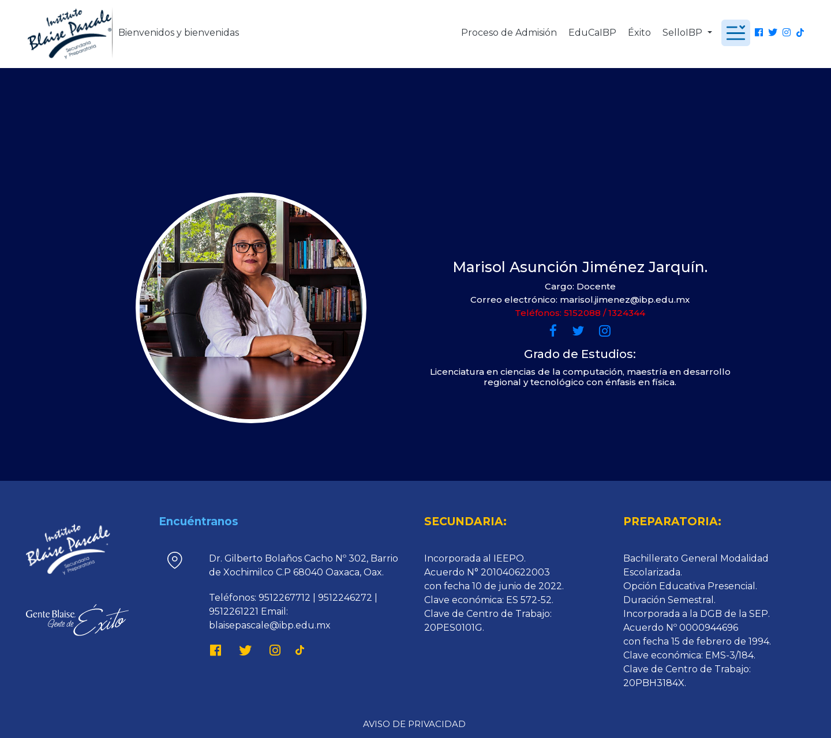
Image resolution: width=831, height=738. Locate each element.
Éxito (639, 32)
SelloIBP (683, 32)
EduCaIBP (592, 32)
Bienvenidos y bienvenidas (178, 32)
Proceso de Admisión (509, 32)
